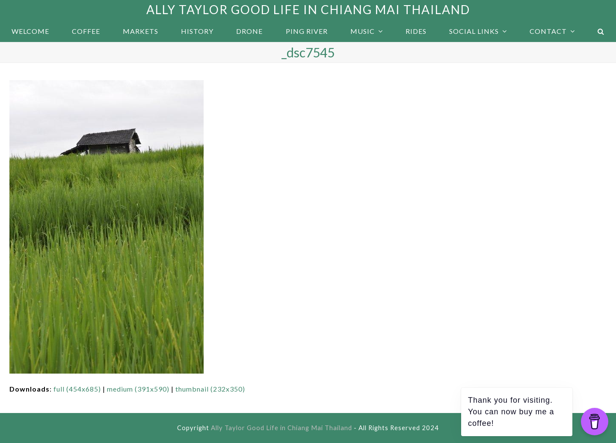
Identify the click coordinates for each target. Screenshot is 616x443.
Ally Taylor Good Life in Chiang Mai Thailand (308, 9)
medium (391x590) (138, 389)
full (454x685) (77, 389)
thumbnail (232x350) (210, 389)
